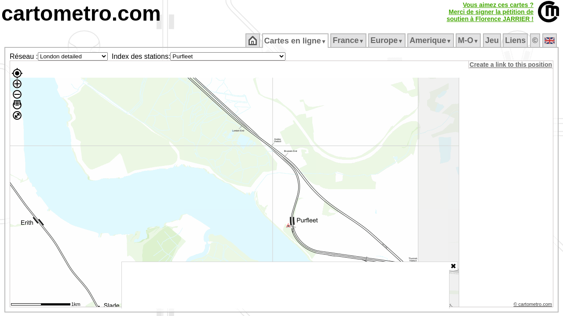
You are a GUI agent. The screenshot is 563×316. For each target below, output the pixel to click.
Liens (516, 40)
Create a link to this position (511, 64)
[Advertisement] (285, 285)
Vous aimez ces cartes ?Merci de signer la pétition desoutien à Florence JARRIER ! (490, 11)
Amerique (431, 40)
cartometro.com (81, 13)
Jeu (492, 40)
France (349, 40)
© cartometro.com (533, 305)
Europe (387, 40)
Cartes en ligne (296, 40)
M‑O (469, 40)
